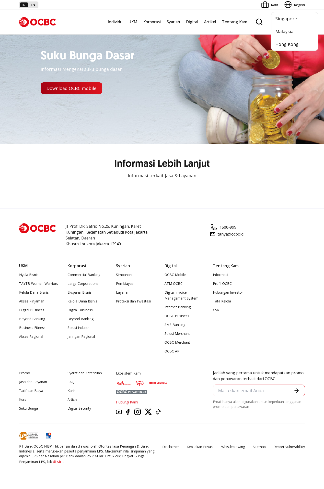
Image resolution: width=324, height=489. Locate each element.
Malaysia (284, 31)
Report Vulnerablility (289, 446)
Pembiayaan (126, 283)
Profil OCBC (222, 283)
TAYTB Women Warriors (38, 283)
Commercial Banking (84, 274)
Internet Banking (177, 307)
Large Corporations (83, 283)
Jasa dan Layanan (33, 381)
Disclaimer (170, 446)
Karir (71, 390)
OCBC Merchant (177, 342)
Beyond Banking (32, 318)
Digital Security (79, 408)
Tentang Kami (235, 22)
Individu (115, 22)
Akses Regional (31, 336)
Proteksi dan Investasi (133, 301)
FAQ (71, 381)
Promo (24, 373)
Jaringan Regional (81, 336)
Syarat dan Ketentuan (85, 373)
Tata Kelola (222, 301)
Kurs (22, 399)
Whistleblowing (233, 446)
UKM (132, 22)
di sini (58, 461)
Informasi (220, 274)
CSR (216, 310)
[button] (296, 390)
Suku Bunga (28, 408)
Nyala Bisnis (28, 274)
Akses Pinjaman (31, 301)
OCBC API (172, 351)
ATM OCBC (173, 283)
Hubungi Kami (127, 402)
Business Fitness (32, 327)
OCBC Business (176, 315)
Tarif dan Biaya (31, 390)
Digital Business (31, 310)
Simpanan (124, 274)
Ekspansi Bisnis (80, 292)
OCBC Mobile (175, 274)
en (33, 5)
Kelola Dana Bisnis (34, 292)
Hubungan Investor (228, 292)
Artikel (210, 22)
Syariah (173, 22)
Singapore (286, 19)
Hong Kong (287, 44)
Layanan (122, 292)
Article (72, 399)
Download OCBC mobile (71, 88)
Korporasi (152, 22)
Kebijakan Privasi (200, 446)
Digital (192, 22)
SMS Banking (174, 324)
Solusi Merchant (177, 333)
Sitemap (259, 446)
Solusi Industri (79, 327)
